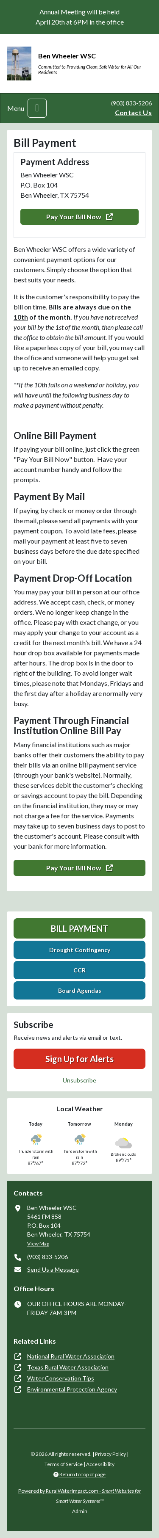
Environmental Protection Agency (72, 1389)
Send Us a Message (53, 1269)
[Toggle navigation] (37, 108)
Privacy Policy (110, 1454)
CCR (79, 970)
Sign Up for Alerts (79, 1059)
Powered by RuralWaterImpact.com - (79, 1496)
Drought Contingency (79, 949)
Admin (79, 1511)
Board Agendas (79, 990)
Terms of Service (64, 1464)
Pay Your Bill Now (79, 217)
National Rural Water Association (70, 1356)
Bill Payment (79, 928)
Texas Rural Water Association (68, 1367)
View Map (38, 1243)
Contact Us (133, 112)
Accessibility (100, 1464)
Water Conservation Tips (60, 1378)
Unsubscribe (79, 1080)
